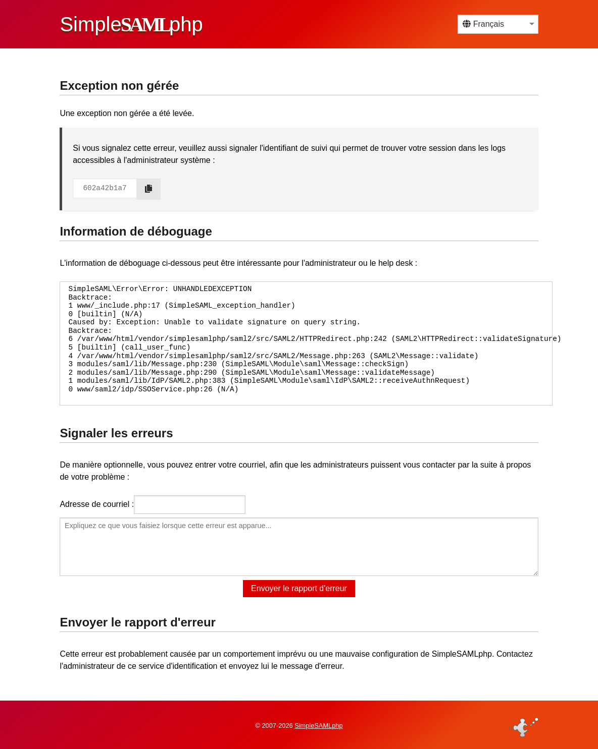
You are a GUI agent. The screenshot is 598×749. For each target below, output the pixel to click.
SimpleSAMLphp (318, 725)
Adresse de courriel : (97, 504)
